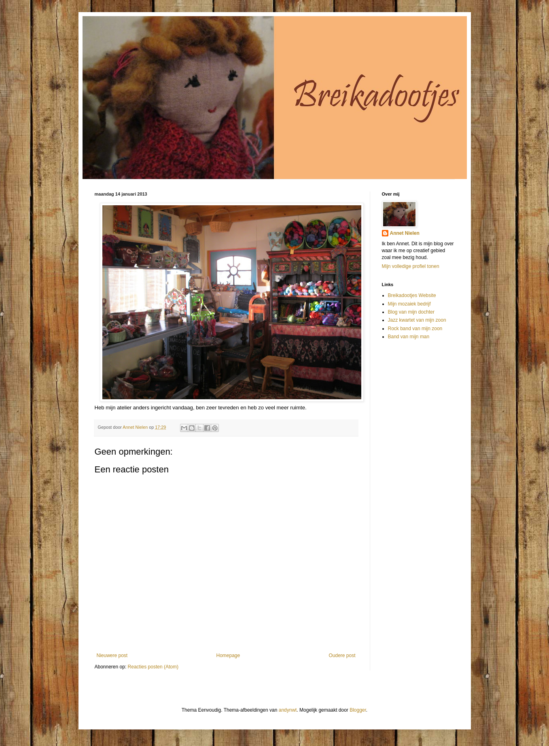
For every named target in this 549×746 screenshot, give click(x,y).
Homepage (228, 655)
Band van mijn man (409, 336)
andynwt (288, 710)
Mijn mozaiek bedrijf (409, 304)
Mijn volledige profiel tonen (410, 266)
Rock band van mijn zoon (415, 328)
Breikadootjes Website (412, 295)
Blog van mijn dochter (411, 312)
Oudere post (342, 655)
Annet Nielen (405, 233)
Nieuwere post (112, 655)
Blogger (358, 710)
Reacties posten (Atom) (153, 667)
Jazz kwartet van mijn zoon (417, 320)
